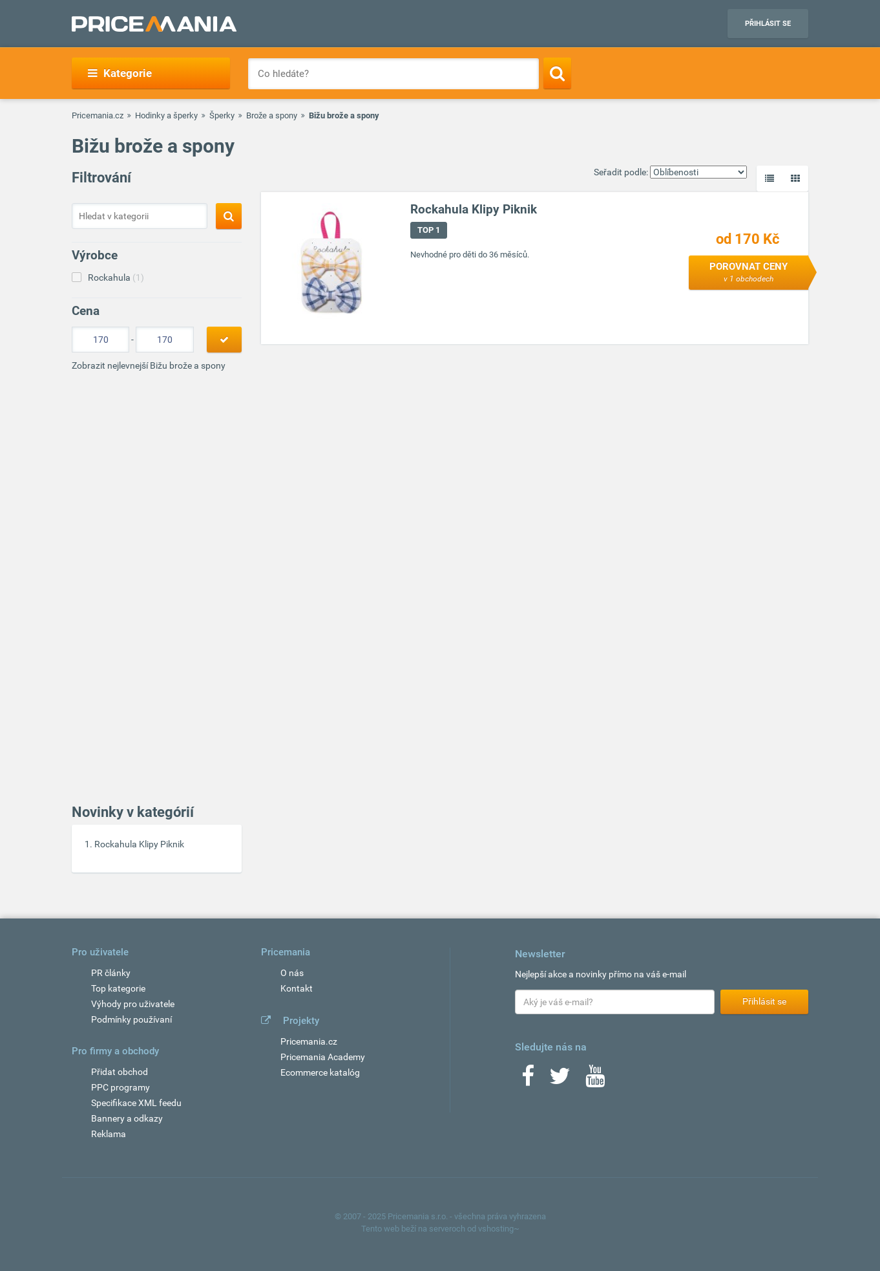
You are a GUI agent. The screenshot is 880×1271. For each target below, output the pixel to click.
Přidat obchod (119, 1072)
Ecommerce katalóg (320, 1072)
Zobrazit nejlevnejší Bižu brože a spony (148, 365)
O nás (292, 973)
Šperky (222, 115)
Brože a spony (271, 115)
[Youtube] (595, 1080)
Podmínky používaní (131, 1019)
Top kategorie (118, 988)
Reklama (108, 1134)
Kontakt (296, 988)
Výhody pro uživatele (132, 1004)
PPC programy (120, 1087)
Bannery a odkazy (127, 1118)
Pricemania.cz (97, 115)
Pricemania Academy (322, 1057)
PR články (111, 973)
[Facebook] (528, 1080)
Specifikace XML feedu (136, 1103)
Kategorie (120, 73)
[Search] (557, 73)
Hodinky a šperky (166, 115)
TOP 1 (428, 230)
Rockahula (116, 277)
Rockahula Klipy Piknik (139, 844)
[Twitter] (560, 1080)
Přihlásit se (768, 23)
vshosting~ (498, 1228)
